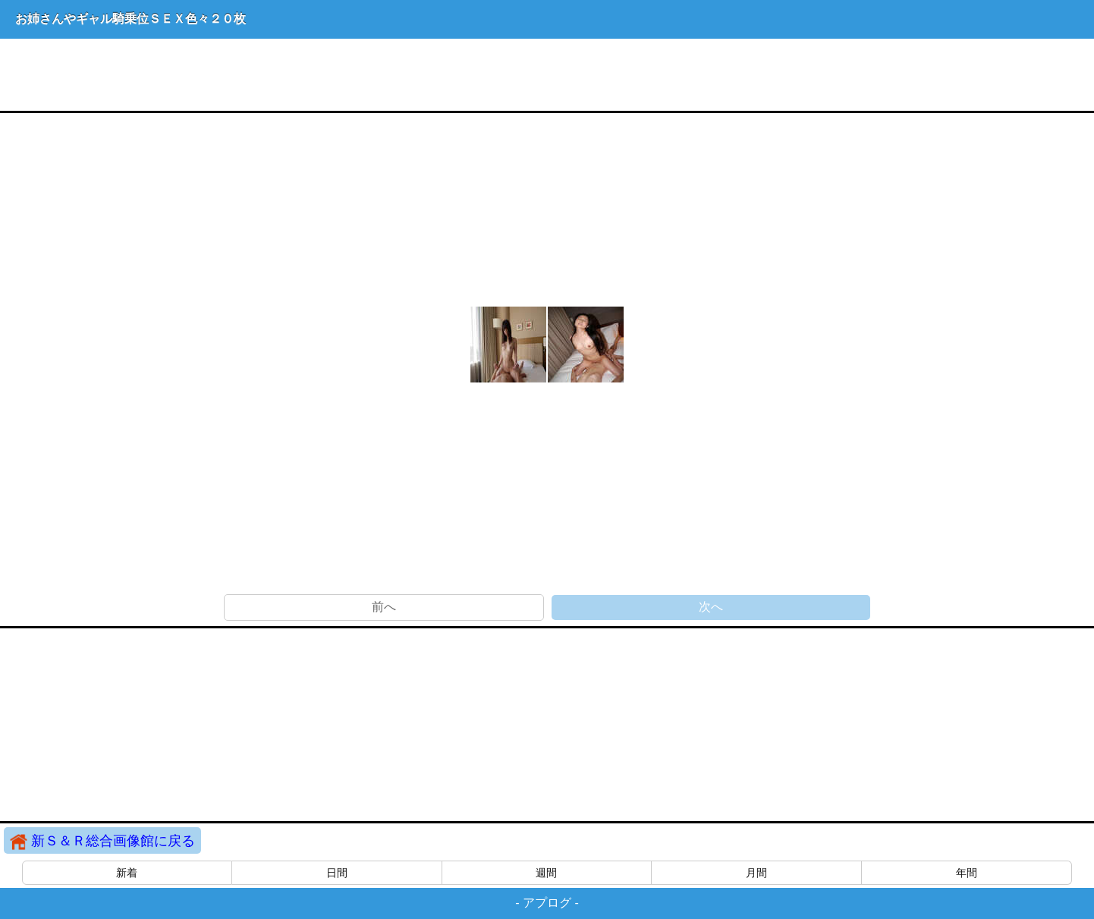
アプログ (547, 902)
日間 (336, 873)
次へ (711, 606)
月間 (756, 873)
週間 (546, 873)
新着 (126, 873)
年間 (966, 873)
